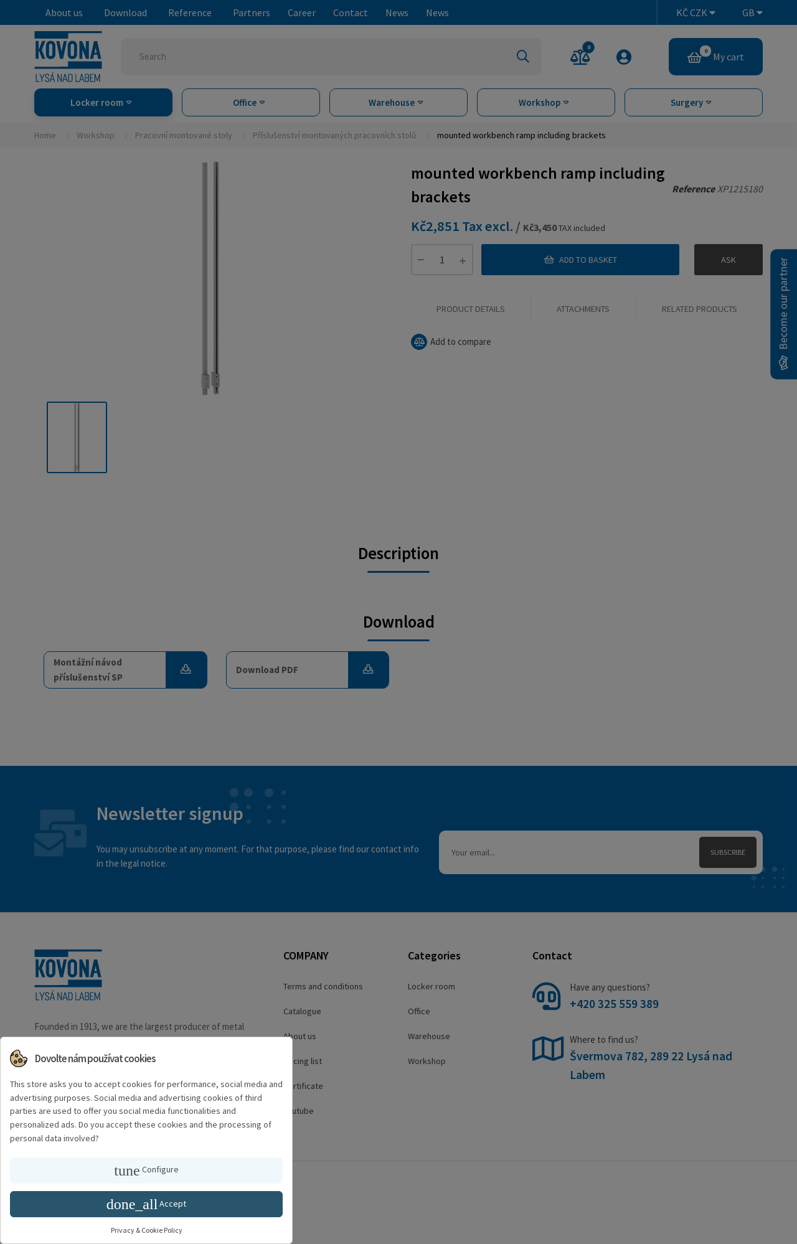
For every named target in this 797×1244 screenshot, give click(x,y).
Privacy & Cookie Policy (146, 1230)
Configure (146, 1170)
